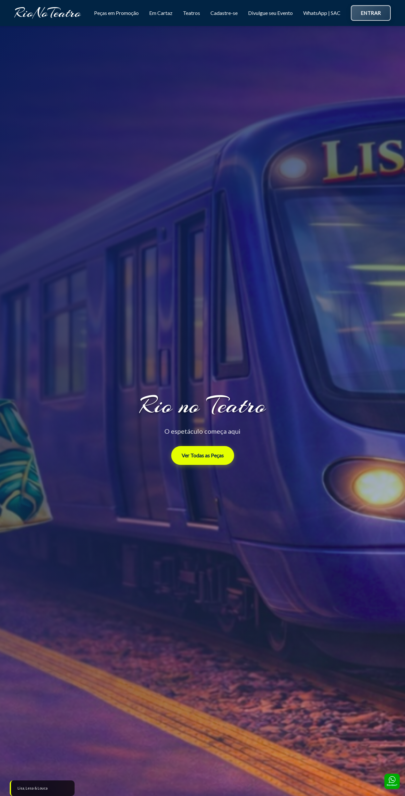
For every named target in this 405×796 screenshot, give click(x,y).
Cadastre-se (224, 13)
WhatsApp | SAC (321, 13)
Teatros (191, 13)
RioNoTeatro (48, 13)
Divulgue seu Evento (270, 13)
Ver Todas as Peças (203, 455)
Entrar (371, 13)
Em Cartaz (161, 13)
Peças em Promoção (116, 13)
